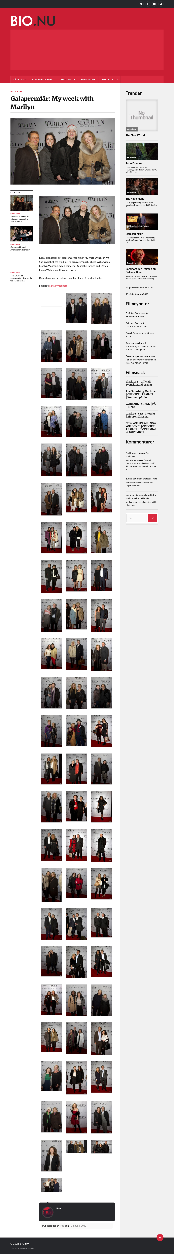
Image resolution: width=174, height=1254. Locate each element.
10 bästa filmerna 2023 (137, 294)
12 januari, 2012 (77, 1225)
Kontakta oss (110, 79)
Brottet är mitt (150, 478)
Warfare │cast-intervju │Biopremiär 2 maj (140, 415)
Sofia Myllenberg (58, 285)
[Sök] (152, 518)
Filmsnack (136, 372)
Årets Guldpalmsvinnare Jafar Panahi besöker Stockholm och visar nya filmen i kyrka (141, 359)
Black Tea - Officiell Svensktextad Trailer (139, 383)
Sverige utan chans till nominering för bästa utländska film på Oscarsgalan (141, 346)
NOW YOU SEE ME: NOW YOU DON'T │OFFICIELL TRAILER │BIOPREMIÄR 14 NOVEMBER (141, 428)
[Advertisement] (87, 50)
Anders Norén (27, 1248)
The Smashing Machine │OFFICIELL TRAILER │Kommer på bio (141, 394)
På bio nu (18, 79)
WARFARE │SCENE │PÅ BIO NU (141, 405)
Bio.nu (24, 1243)
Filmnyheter (88, 79)
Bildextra (16, 91)
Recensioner (68, 79)
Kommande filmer (42, 79)
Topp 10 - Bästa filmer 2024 (139, 287)
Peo (58, 1208)
